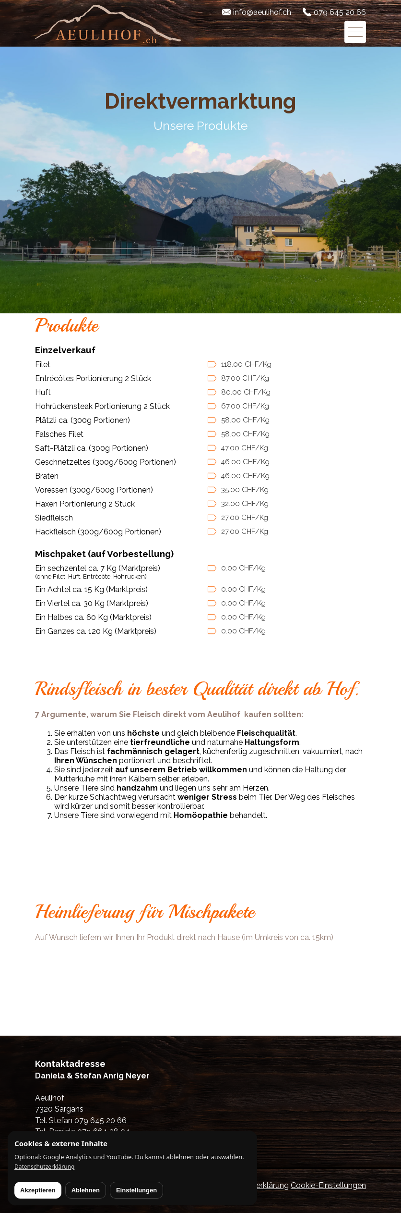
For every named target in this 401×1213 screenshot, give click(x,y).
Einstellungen (136, 1190)
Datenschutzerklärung (44, 1167)
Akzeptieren (38, 1190)
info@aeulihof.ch (262, 12)
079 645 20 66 (340, 12)
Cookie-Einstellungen (328, 1185)
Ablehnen (85, 1190)
